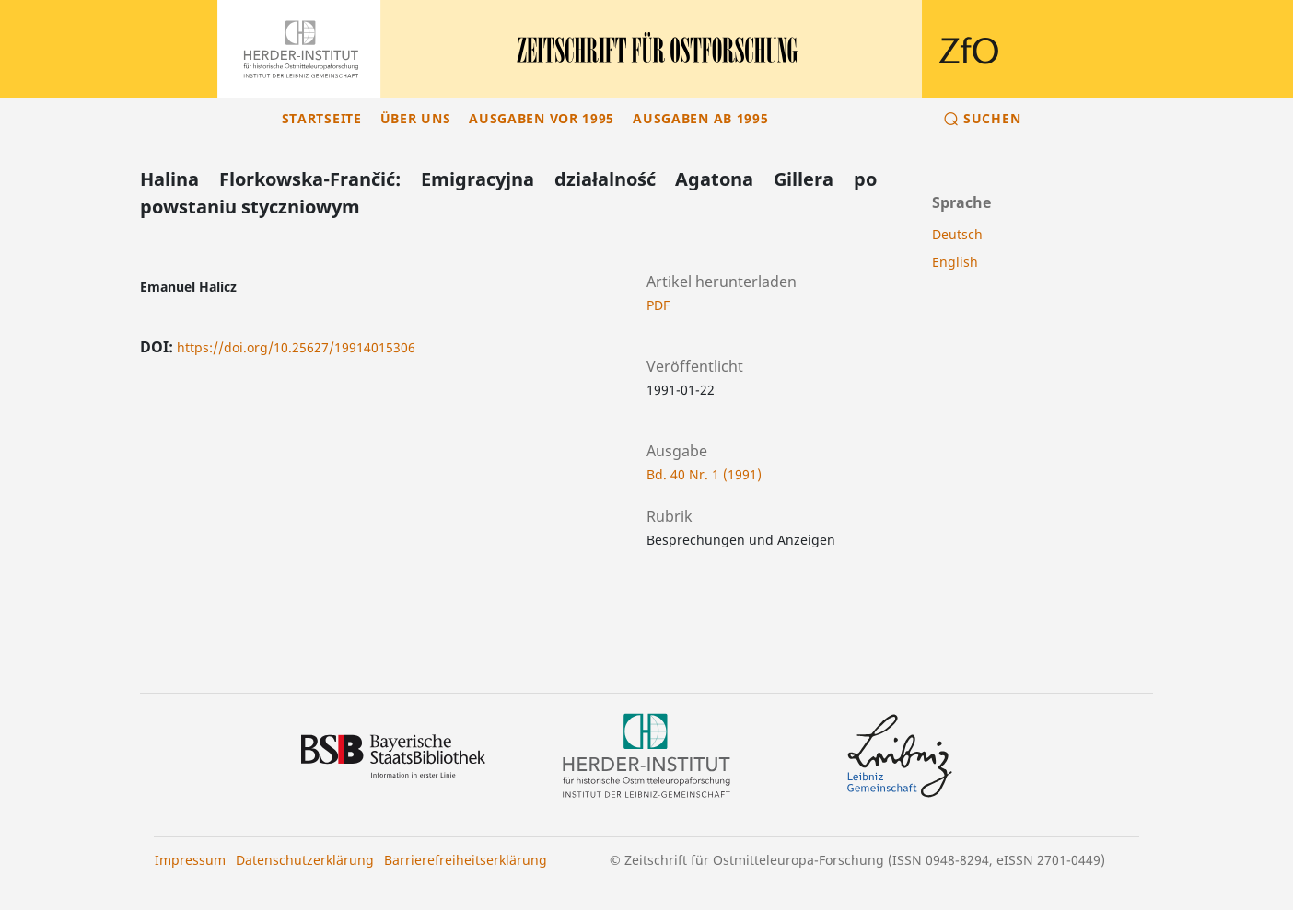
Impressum (190, 860)
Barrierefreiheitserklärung (465, 860)
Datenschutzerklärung (305, 860)
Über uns (415, 118)
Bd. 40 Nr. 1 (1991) (704, 474)
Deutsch (957, 234)
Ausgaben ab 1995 (700, 118)
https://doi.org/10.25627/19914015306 (296, 347)
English (955, 262)
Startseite (322, 118)
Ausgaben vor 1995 (541, 118)
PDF (658, 305)
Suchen (991, 118)
